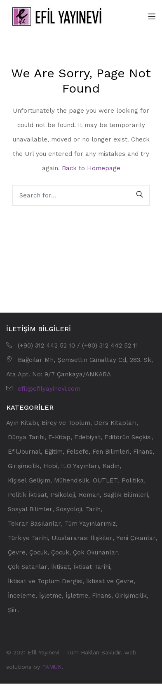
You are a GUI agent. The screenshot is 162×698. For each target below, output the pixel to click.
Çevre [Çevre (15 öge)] (17, 553)
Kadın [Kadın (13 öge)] (111, 466)
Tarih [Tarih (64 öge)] (93, 509)
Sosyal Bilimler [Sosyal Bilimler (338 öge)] (30, 509)
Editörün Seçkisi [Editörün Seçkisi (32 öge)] (128, 437)
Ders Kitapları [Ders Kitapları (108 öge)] (115, 423)
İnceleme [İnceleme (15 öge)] (21, 596)
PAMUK (52, 666)
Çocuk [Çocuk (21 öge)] (38, 553)
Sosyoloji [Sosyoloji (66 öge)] (69, 509)
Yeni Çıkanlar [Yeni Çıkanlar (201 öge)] (136, 538)
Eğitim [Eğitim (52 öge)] (54, 452)
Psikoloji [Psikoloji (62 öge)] (63, 495)
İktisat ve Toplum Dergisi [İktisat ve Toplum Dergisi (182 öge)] (45, 581)
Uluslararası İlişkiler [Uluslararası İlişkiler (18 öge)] (82, 538)
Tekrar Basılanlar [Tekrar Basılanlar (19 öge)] (34, 524)
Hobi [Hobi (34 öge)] (50, 466)
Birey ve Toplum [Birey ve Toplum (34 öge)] (66, 423)
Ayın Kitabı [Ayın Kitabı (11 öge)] (22, 423)
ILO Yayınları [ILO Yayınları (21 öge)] (80, 466)
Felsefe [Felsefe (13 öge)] (77, 452)
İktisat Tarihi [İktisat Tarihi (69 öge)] (91, 567)
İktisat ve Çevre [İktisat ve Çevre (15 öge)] (110, 581)
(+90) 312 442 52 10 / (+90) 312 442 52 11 (78, 345)
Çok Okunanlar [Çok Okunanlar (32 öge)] (95, 553)
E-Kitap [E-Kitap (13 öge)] (59, 437)
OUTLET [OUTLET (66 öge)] (105, 481)
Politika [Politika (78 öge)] (133, 481)
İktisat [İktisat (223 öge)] (60, 567)
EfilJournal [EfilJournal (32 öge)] (24, 452)
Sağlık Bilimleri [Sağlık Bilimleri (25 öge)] (125, 495)
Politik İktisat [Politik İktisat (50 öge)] (27, 495)
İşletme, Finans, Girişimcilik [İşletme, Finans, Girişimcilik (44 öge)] (106, 596)
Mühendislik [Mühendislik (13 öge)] (71, 481)
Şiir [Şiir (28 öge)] (12, 610)
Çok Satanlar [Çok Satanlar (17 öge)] (27, 567)
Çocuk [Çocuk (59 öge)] (60, 553)
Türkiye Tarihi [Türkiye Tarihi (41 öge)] (28, 538)
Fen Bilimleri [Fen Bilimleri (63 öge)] (110, 452)
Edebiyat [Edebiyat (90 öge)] (87, 437)
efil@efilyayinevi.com (49, 388)
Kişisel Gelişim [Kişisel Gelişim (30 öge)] (29, 481)
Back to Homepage (91, 168)
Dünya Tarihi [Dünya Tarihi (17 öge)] (26, 437)
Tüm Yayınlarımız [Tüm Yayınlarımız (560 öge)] (90, 524)
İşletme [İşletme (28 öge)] (50, 596)
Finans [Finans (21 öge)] (143, 452)
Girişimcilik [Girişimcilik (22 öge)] (24, 466)
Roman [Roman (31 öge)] (89, 495)
